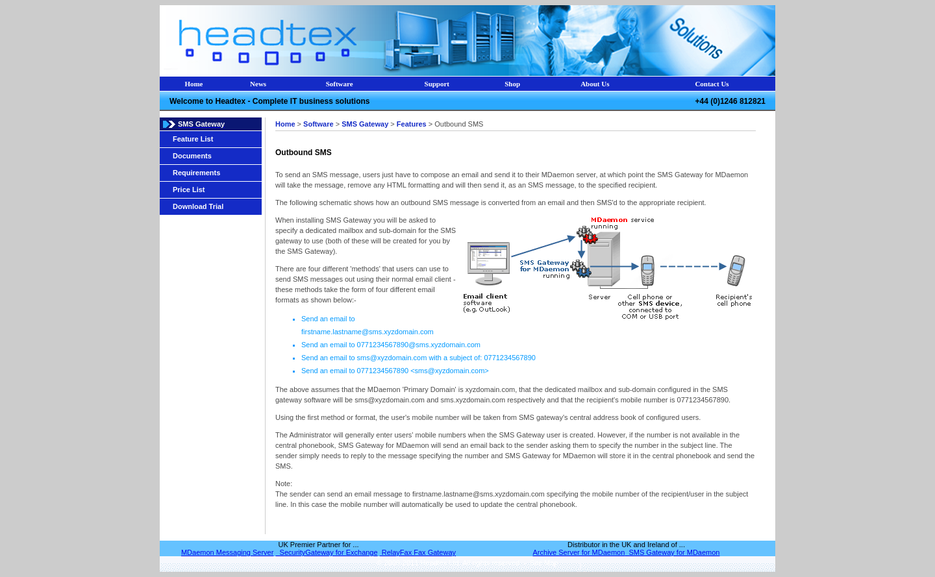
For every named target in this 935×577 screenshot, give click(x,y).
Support (437, 84)
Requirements (196, 173)
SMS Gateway (365, 124)
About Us (594, 84)
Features (412, 124)
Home (193, 84)
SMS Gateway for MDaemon (672, 552)
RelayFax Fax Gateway (418, 552)
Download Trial (198, 206)
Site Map (542, 563)
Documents (192, 156)
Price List (189, 189)
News (258, 84)
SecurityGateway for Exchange (326, 552)
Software (339, 84)
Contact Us (712, 84)
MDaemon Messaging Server (227, 552)
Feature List (193, 139)
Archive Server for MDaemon (579, 552)
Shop (512, 84)
